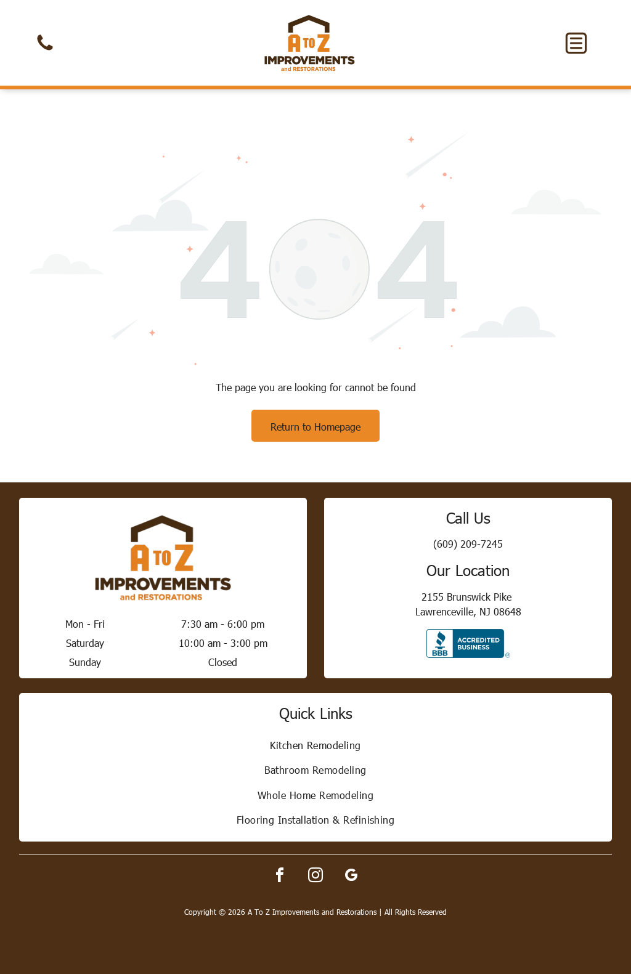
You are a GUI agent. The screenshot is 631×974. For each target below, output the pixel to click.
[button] (576, 43)
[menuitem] (316, 745)
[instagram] (315, 877)
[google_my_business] (351, 877)
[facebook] (280, 877)
